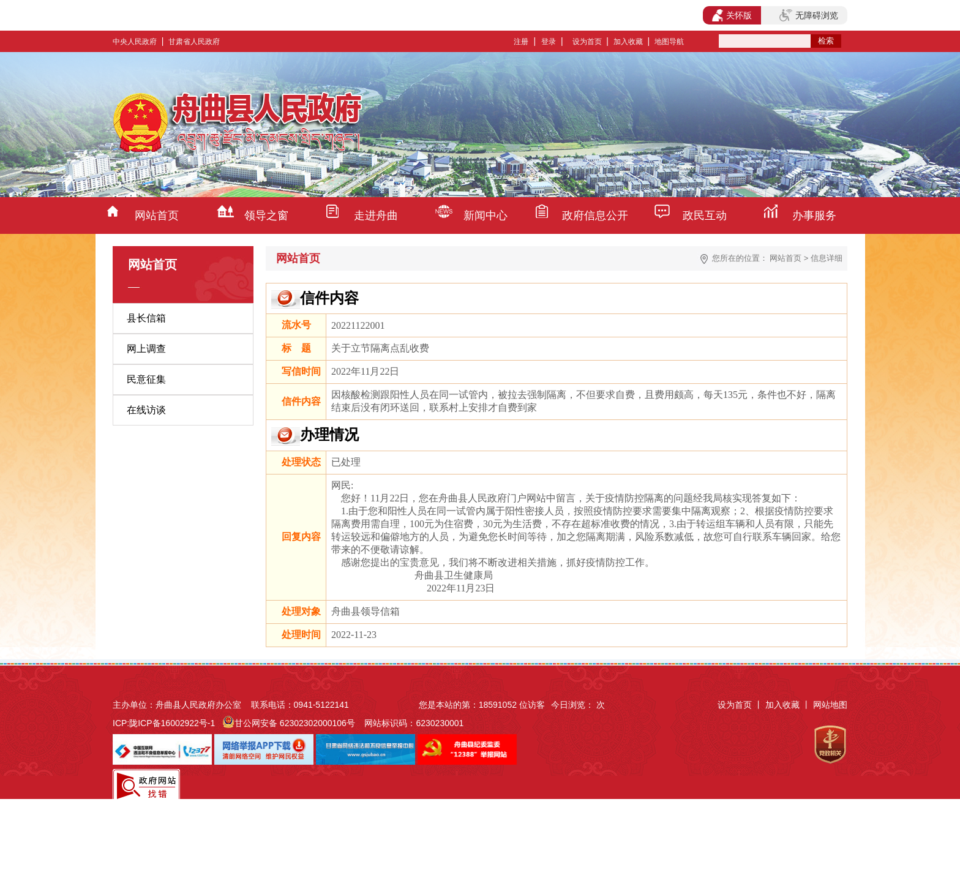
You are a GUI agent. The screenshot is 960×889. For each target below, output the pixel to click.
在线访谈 (146, 410)
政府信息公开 (595, 215)
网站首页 (157, 215)
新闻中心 (485, 215)
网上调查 (146, 348)
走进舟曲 (376, 215)
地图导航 (669, 41)
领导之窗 (266, 215)
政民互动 (705, 215)
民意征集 (146, 379)
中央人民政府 (135, 41)
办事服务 (814, 215)
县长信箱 (146, 318)
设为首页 (587, 41)
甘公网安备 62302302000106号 (294, 723)
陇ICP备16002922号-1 (172, 723)
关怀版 (732, 15)
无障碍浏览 (808, 15)
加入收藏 (628, 41)
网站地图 (830, 705)
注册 (521, 41)
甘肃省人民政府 (194, 41)
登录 (548, 41)
